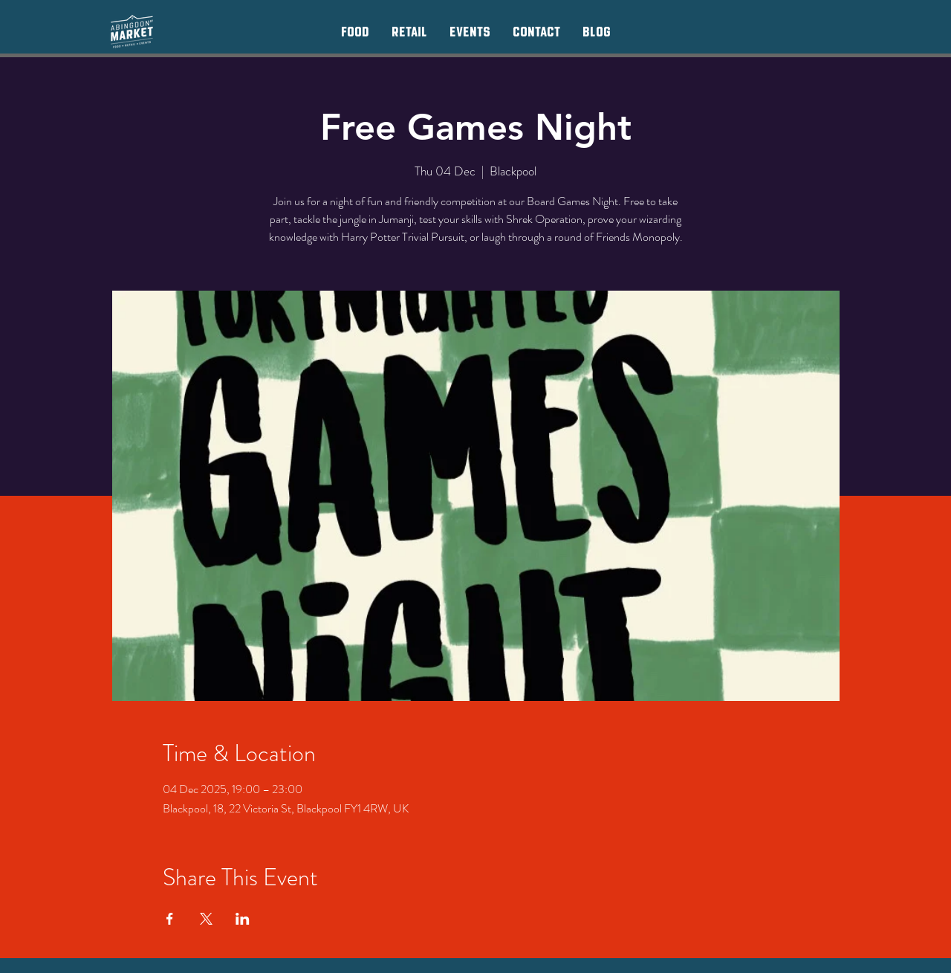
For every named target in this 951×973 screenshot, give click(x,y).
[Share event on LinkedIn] (243, 919)
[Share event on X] (206, 919)
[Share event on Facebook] (170, 919)
